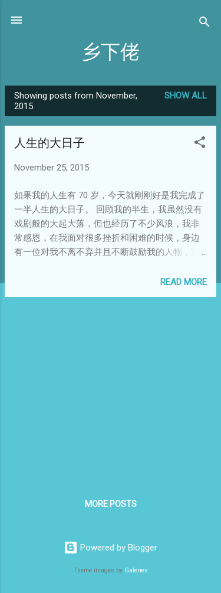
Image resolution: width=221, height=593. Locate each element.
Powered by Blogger (110, 547)
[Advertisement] (110, 388)
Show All (185, 95)
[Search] (204, 24)
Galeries (136, 570)
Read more (183, 282)
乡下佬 (110, 52)
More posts (111, 504)
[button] (200, 144)
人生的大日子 (49, 143)
